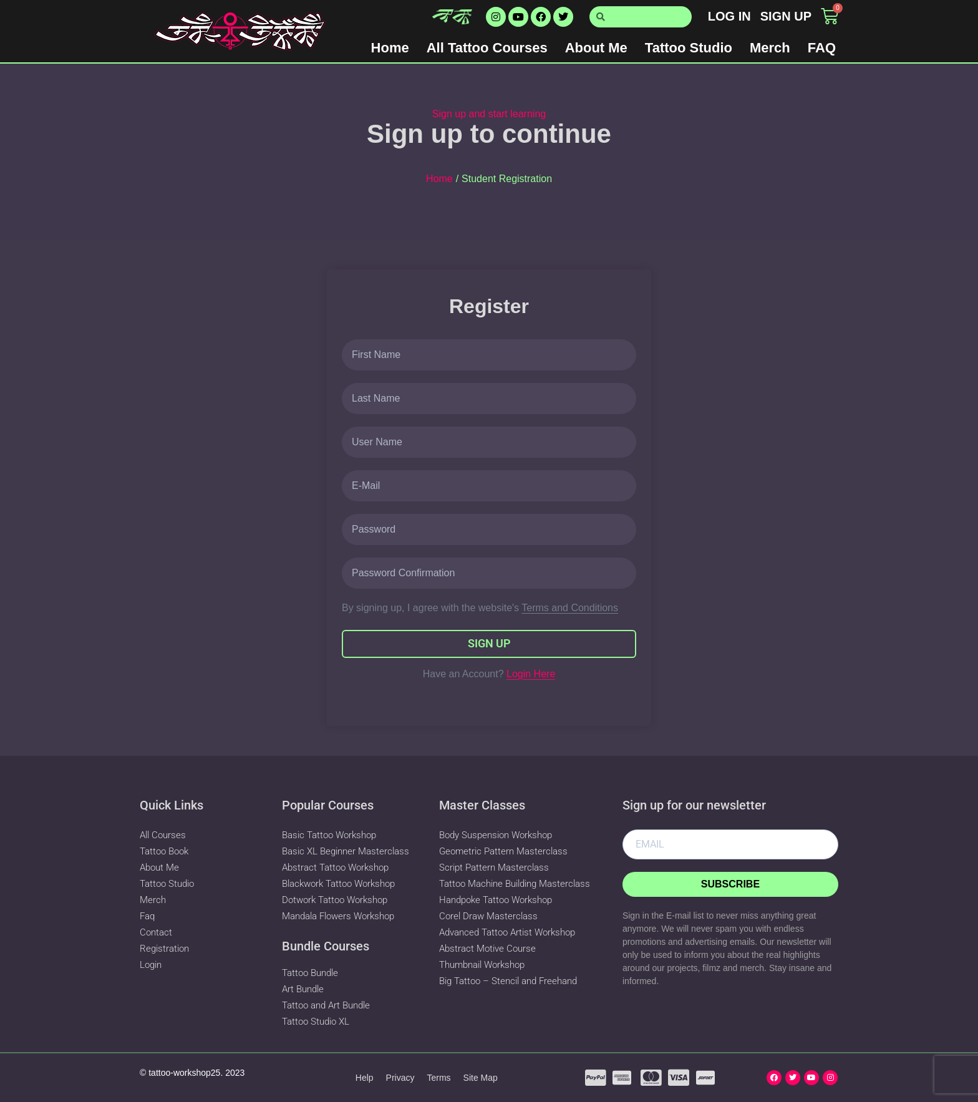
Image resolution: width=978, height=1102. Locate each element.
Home (390, 48)
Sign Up (489, 643)
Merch (770, 48)
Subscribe (730, 884)
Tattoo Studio (688, 48)
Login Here (530, 674)
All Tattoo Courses (487, 48)
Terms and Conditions (569, 607)
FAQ (822, 48)
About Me (596, 48)
